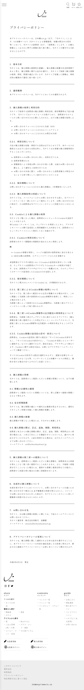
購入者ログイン (40, 647)
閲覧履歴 (69, 603)
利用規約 (8, 672)
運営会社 (8, 669)
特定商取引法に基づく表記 (15, 679)
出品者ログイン (13, 647)
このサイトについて (13, 666)
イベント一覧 (44, 603)
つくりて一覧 (44, 600)
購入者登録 (38, 641)
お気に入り (70, 600)
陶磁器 (8, 612)
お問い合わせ (71, 624)
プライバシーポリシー (13, 675)
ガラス (8, 615)
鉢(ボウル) (25, 621)
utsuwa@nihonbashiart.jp (38, 523)
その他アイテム (27, 631)
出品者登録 (11, 641)
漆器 (22, 612)
